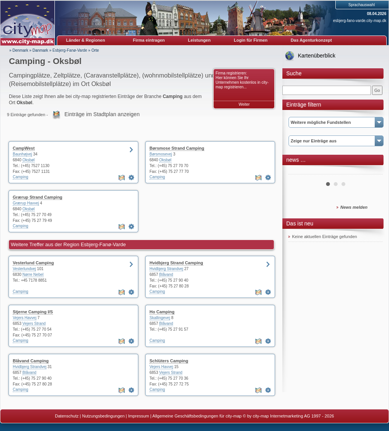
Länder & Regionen (85, 40)
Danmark (40, 50)
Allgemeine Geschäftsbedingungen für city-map (196, 416)
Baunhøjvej (22, 154)
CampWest (24, 148)
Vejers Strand (34, 323)
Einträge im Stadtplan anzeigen (102, 114)
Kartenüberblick (316, 55)
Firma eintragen (149, 40)
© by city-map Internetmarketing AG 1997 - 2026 (288, 416)
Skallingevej (159, 318)
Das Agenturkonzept (311, 40)
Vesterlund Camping (33, 262)
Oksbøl (28, 160)
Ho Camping (162, 311)
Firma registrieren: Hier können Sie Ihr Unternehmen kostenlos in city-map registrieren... (242, 80)
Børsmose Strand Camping (176, 148)
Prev (298, 171)
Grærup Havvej (26, 203)
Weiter (244, 104)
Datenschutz (66, 416)
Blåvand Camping (31, 360)
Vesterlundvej (24, 269)
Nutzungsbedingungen (103, 416)
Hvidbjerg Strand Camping (176, 262)
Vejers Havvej (24, 318)
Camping (20, 177)
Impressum (138, 416)
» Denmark (18, 50)
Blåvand (166, 274)
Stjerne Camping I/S (33, 311)
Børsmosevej (160, 154)
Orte (95, 50)
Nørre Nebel (32, 274)
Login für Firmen (250, 40)
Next (373, 171)
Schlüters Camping (168, 360)
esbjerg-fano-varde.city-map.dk (359, 21)
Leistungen (199, 40)
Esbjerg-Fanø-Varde (70, 50)
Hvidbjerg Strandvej (166, 269)
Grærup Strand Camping (37, 197)
